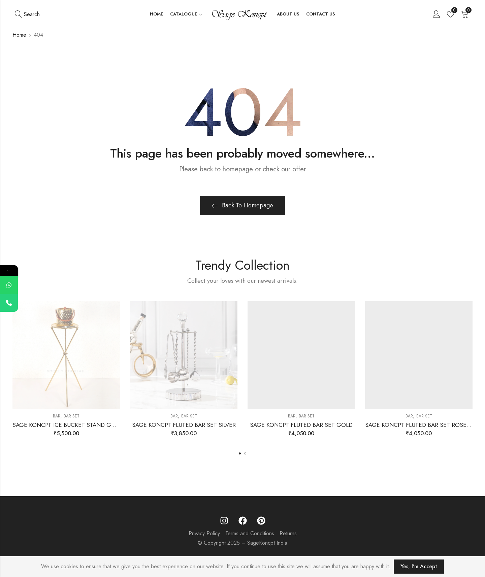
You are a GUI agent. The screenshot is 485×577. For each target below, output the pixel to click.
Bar (56, 416)
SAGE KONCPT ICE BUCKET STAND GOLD (67, 425)
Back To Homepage (242, 205)
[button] (240, 453)
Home (19, 35)
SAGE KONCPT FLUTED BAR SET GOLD (301, 425)
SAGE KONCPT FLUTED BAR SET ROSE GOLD (424, 425)
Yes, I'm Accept (418, 566)
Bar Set (71, 416)
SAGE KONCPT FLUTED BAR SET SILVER (184, 425)
